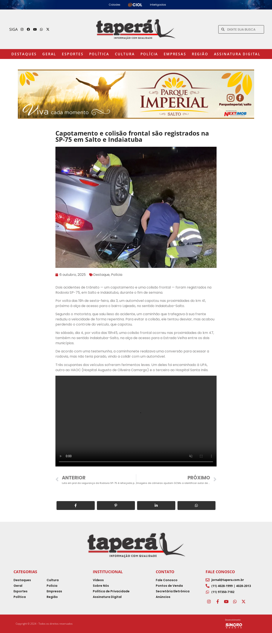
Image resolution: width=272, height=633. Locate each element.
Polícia (149, 54)
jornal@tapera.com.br (227, 580)
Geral (49, 54)
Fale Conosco (220, 571)
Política (99, 54)
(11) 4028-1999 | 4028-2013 (231, 586)
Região (200, 54)
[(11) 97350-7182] (207, 592)
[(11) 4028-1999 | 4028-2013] (207, 586)
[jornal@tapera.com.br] (207, 580)
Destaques (24, 54)
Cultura (125, 54)
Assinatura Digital (237, 54)
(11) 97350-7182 (222, 592)
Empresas (175, 54)
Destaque (101, 274)
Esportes (72, 54)
